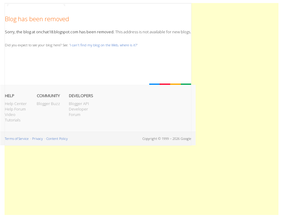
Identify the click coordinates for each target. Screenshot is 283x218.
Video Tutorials (12, 117)
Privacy (37, 138)
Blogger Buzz (48, 103)
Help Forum (15, 109)
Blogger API (79, 103)
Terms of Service (17, 138)
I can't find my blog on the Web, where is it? (103, 44)
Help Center (16, 103)
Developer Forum (78, 111)
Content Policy (57, 138)
